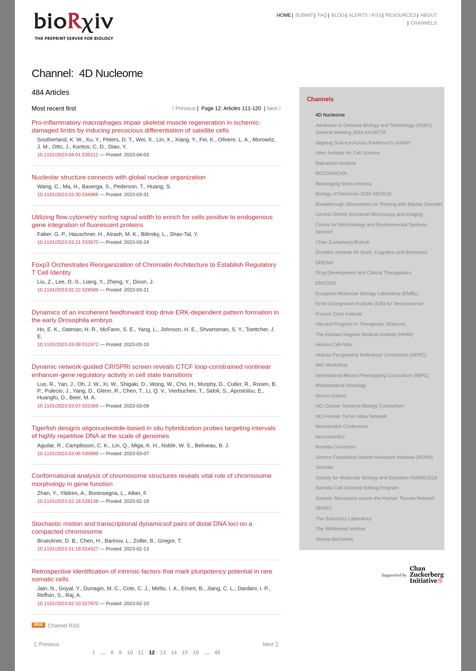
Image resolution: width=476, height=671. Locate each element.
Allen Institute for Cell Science (347, 153)
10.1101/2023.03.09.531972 (68, 344)
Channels (424, 23)
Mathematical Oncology (340, 385)
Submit (304, 15)
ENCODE (325, 283)
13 (163, 652)
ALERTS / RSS (365, 15)
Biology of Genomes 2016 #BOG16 (353, 193)
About (428, 15)
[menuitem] (284, 15)
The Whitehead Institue (340, 528)
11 (141, 652)
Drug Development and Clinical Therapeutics (363, 272)
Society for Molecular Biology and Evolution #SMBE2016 (376, 477)
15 (185, 652)
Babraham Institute (335, 163)
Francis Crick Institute (338, 314)
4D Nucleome (330, 115)
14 (174, 652)
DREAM (324, 262)
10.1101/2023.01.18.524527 (68, 549)
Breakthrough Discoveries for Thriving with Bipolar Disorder (378, 204)
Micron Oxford (330, 396)
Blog (338, 15)
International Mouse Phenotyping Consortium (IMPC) (372, 375)
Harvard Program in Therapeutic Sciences (360, 324)
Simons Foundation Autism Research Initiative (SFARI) (373, 457)
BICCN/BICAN (331, 173)
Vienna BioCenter (334, 539)
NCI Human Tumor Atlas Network (351, 416)
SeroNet (324, 467)
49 (217, 652)
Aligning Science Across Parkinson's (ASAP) (363, 143)
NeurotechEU (329, 437)
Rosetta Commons (335, 447)
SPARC (323, 508)
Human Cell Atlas (334, 344)
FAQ (322, 15)
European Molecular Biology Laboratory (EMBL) (366, 293)
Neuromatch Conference (341, 426)
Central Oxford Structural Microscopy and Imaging (369, 214)
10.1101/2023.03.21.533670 (68, 242)
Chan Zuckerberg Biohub (342, 242)
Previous (184, 108)
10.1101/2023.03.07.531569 (68, 406)
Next (274, 108)
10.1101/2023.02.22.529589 (68, 290)
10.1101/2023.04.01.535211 (68, 154)
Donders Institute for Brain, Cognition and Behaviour (371, 252)
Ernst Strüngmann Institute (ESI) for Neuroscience (369, 303)
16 (196, 652)
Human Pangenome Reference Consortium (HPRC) (371, 355)
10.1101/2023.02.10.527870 (68, 603)
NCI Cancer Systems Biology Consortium (359, 406)
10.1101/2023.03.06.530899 (68, 453)
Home (284, 15)
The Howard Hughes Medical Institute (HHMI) (364, 334)
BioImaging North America (343, 183)
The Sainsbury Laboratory (343, 518)
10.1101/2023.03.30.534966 (68, 194)
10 (130, 652)
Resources (401, 15)
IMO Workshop (331, 365)
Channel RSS (64, 626)
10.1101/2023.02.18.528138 (68, 501)
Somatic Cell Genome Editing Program (357, 488)
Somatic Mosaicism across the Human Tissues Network (374, 498)
